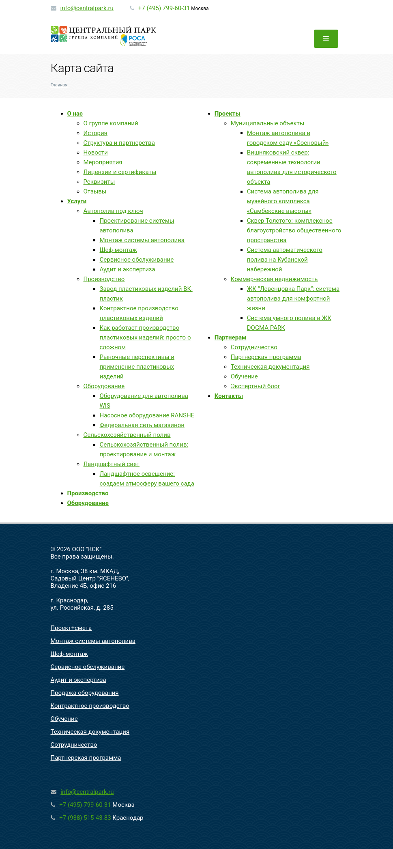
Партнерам (231, 337)
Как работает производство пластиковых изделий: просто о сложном (145, 337)
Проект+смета (71, 628)
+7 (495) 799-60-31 (164, 8)
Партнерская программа (266, 357)
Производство (104, 279)
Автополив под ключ (113, 211)
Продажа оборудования (85, 692)
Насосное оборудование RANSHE (147, 415)
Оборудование (104, 386)
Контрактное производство (90, 705)
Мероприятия (103, 162)
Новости (96, 152)
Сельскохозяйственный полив (127, 434)
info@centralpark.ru (86, 8)
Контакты (229, 396)
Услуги (77, 201)
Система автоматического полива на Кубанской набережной (284, 259)
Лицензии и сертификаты (120, 172)
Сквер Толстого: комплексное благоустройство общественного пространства (294, 230)
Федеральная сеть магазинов (142, 425)
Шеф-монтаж (118, 250)
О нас (75, 113)
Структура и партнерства (119, 142)
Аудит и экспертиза (127, 269)
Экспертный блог (255, 386)
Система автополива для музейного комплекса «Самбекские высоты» (283, 201)
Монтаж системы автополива (142, 240)
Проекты (228, 113)
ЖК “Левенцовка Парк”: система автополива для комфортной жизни (293, 298)
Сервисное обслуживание (137, 259)
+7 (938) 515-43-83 (85, 817)
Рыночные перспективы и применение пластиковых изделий (137, 366)
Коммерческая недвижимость (274, 279)
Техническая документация (270, 366)
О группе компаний (111, 123)
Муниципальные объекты (268, 123)
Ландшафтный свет (112, 464)
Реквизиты (99, 181)
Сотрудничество (254, 347)
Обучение (244, 376)
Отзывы (95, 191)
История (95, 133)
